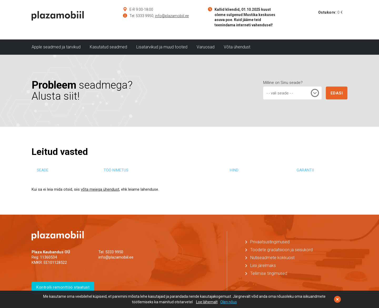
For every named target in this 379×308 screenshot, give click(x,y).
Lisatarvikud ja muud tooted (161, 46)
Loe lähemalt (207, 302)
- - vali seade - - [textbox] (280, 93)
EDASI (337, 93)
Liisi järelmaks (263, 265)
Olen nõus (228, 302)
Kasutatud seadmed (108, 46)
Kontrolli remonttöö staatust (62, 287)
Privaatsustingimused (270, 241)
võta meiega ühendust (100, 189)
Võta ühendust (237, 46)
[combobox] (292, 93)
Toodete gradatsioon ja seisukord (281, 249)
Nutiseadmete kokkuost (272, 257)
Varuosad (206, 46)
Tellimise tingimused (268, 273)
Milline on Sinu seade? (283, 82)
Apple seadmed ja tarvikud (56, 46)
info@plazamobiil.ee (172, 16)
